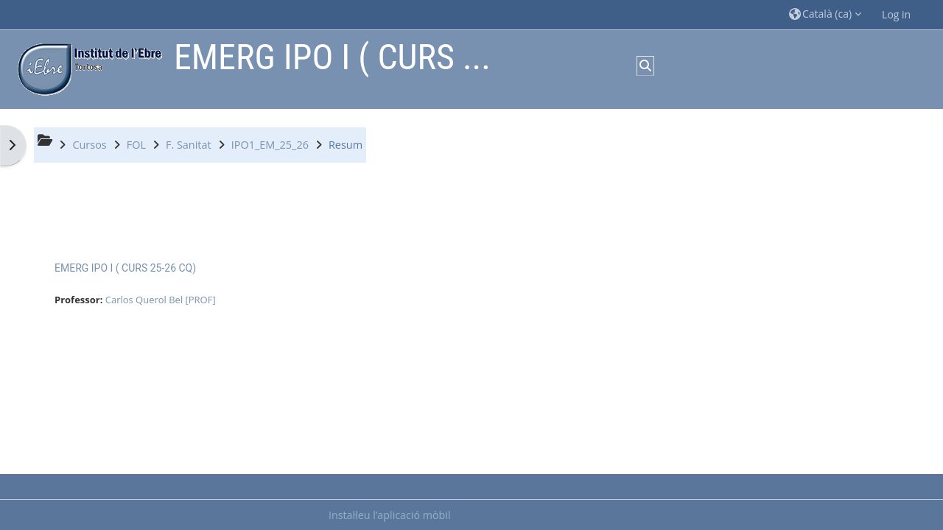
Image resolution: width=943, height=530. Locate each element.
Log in (896, 14)
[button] (825, 14)
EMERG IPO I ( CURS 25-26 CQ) (125, 268)
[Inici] (86, 68)
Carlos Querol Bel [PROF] (160, 299)
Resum (345, 145)
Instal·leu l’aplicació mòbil (390, 515)
